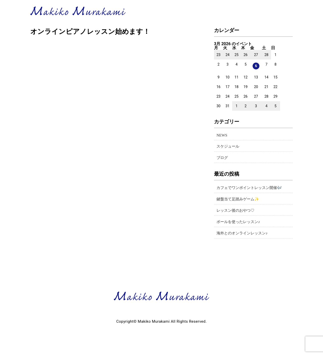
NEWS (222, 135)
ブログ (222, 158)
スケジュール (228, 146)
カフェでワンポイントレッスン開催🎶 (249, 188)
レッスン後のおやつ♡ (235, 210)
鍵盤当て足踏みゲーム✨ (238, 199)
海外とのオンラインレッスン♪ (242, 233)
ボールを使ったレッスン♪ (238, 222)
